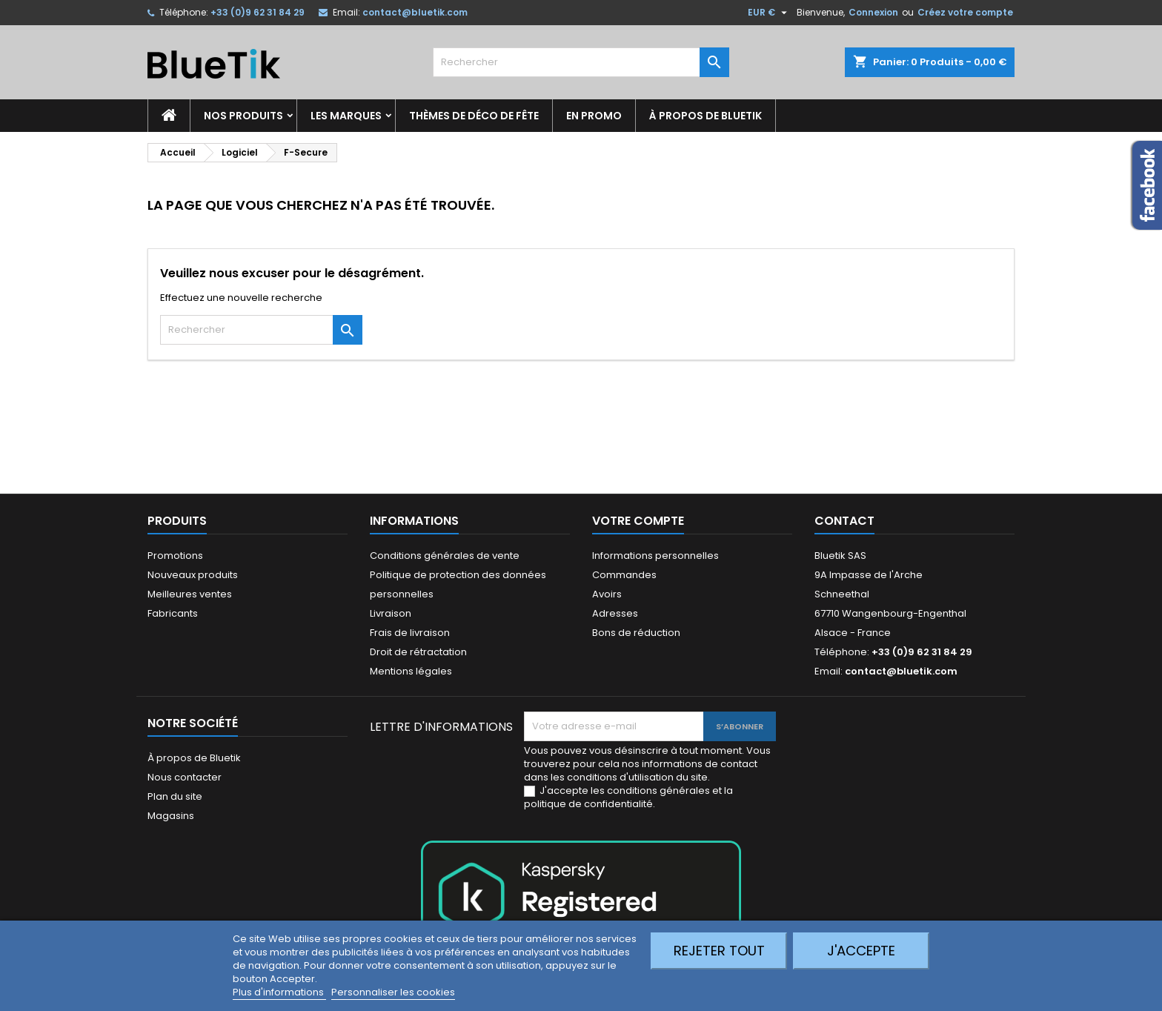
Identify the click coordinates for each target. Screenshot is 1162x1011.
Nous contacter (184, 777)
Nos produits (243, 115)
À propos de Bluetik (705, 115)
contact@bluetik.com (415, 12)
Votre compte (638, 520)
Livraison (390, 613)
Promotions (175, 555)
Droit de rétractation (418, 652)
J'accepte (861, 950)
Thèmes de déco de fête (474, 115)
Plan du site (174, 796)
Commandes (624, 575)
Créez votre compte (965, 12)
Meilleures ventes (189, 594)
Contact (844, 520)
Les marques (346, 115)
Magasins (170, 816)
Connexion (873, 12)
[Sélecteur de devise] (769, 12)
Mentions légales (411, 671)
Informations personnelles (655, 555)
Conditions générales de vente (444, 555)
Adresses (615, 613)
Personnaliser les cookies (393, 992)
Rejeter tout (719, 950)
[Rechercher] (581, 62)
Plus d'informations (279, 992)
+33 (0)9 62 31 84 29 (257, 12)
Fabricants (172, 613)
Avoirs (607, 594)
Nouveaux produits (192, 575)
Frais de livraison (410, 633)
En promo (594, 115)
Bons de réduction (636, 633)
